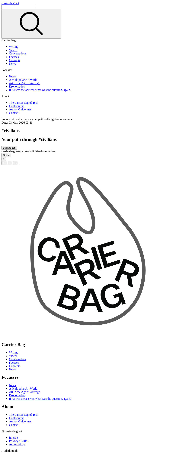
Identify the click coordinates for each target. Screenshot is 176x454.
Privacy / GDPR (19, 441)
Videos (13, 50)
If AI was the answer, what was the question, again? (40, 89)
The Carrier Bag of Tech (23, 102)
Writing (13, 46)
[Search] (18, 7)
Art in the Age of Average (24, 83)
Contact (13, 112)
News (12, 63)
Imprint (13, 437)
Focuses (14, 56)
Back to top (9, 147)
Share (6, 155)
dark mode (11, 450)
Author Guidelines (20, 109)
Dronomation (17, 86)
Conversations (17, 53)
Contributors (16, 106)
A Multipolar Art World (23, 79)
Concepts (14, 60)
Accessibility (17, 444)
